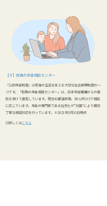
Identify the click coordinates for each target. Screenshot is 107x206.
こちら (27, 122)
